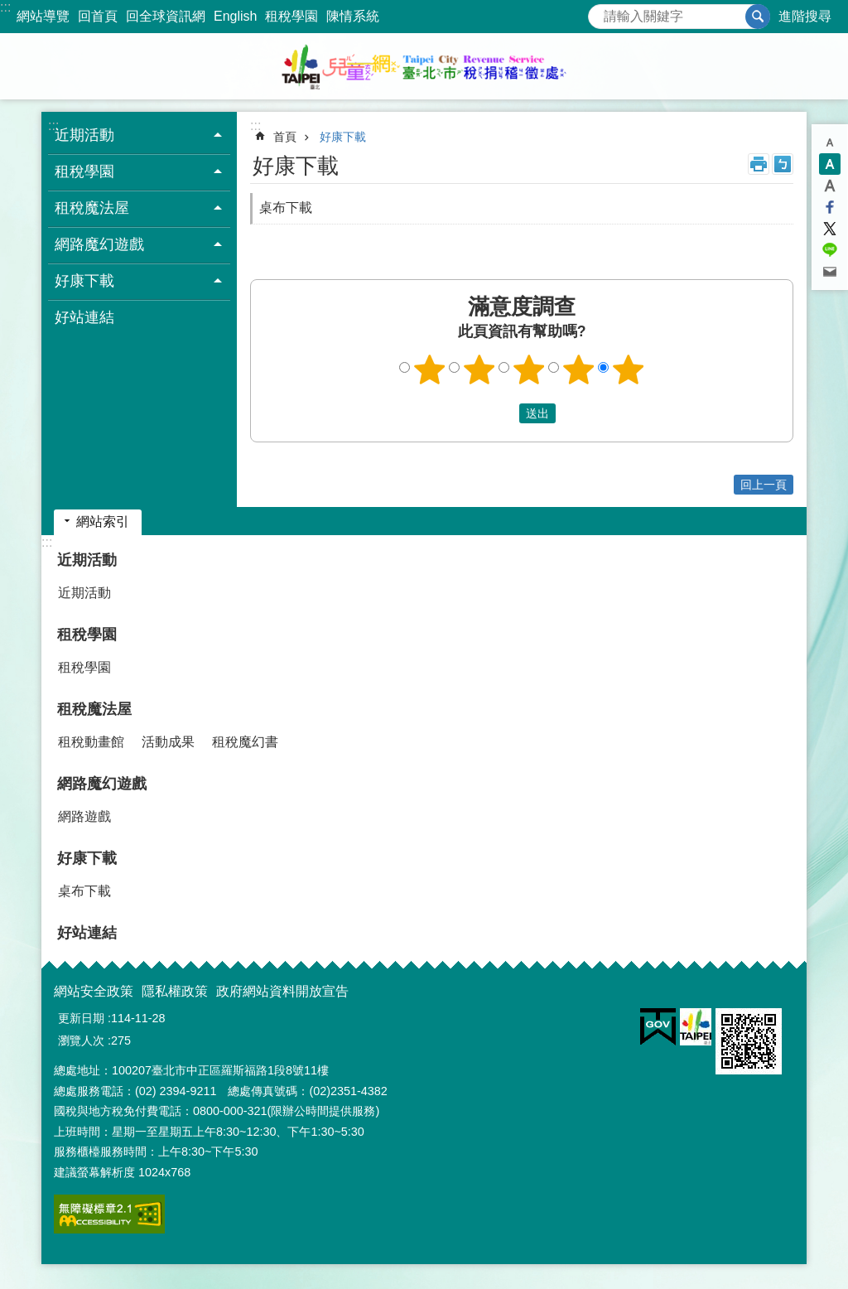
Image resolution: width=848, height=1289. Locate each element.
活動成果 (168, 742)
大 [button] (830, 185)
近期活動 (87, 560)
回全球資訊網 (165, 16)
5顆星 (628, 369)
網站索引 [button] (102, 521)
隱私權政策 (175, 991)
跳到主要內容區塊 (8, 8)
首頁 (284, 136)
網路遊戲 (84, 816)
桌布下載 (285, 207)
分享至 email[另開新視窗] (830, 271)
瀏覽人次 (81, 1040)
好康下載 (343, 136)
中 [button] (830, 164)
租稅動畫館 (91, 742)
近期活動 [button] (84, 135)
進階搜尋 (804, 16)
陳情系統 (352, 16)
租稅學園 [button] (84, 171)
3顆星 (529, 369)
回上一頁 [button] (763, 484)
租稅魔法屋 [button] (92, 208)
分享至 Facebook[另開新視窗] (830, 207)
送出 (503, 413)
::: (5, 7)
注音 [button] (782, 164)
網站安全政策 (93, 991)
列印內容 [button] (758, 164)
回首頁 (98, 16)
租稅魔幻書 (245, 742)
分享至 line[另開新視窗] (830, 250)
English (235, 16)
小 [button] (830, 142)
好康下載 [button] (84, 281)
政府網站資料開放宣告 (282, 991)
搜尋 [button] (757, 16)
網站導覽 (43, 16)
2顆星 (479, 369)
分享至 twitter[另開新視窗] (830, 228)
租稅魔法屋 (94, 709)
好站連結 (84, 317)
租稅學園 (291, 16)
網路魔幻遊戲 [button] (99, 244)
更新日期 (81, 1018)
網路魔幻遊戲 (102, 783)
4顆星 (579, 369)
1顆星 (430, 369)
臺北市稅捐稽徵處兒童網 (424, 66)
